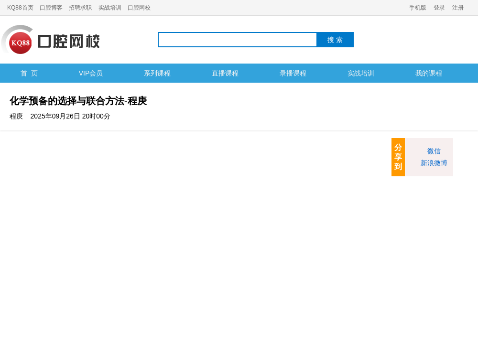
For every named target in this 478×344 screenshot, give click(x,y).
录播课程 (293, 73)
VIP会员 (91, 73)
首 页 (29, 73)
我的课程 (428, 73)
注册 (458, 7)
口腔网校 (139, 7)
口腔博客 (51, 7)
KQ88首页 (20, 7)
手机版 (417, 7)
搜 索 (335, 39)
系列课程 (157, 73)
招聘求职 (80, 7)
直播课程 (225, 73)
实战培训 (109, 7)
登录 (439, 7)
